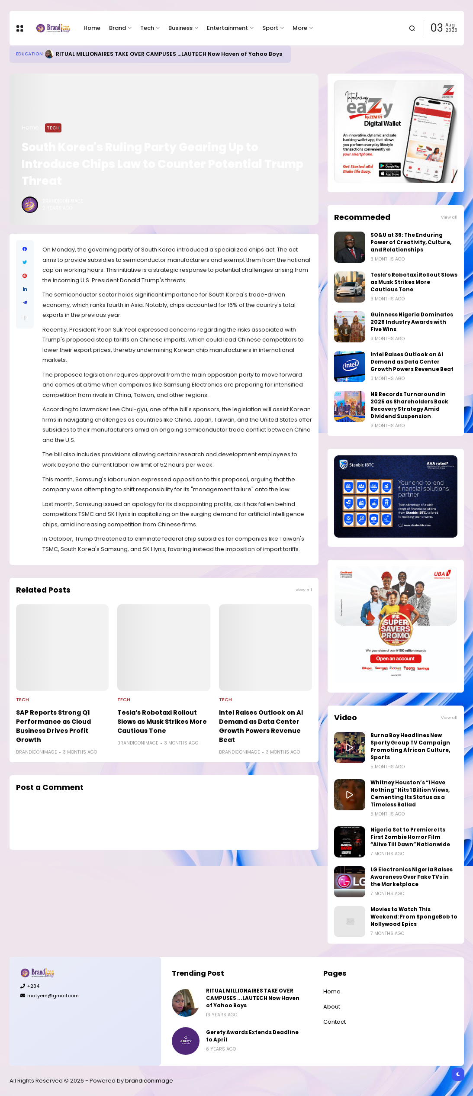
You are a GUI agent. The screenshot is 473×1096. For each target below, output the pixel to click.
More (300, 28)
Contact (334, 1022)
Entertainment (227, 28)
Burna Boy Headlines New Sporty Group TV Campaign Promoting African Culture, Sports (410, 746)
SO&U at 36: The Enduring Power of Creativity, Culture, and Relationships (410, 242)
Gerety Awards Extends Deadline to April (252, 1036)
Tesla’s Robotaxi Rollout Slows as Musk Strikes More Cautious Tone (162, 721)
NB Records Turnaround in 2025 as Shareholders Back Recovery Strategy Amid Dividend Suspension (409, 405)
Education (29, 54)
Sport (270, 28)
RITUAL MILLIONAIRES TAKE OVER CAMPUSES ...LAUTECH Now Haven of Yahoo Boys (169, 54)
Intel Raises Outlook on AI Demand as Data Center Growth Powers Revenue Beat (261, 726)
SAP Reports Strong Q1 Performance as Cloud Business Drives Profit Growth (53, 726)
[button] (25, 318)
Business (180, 28)
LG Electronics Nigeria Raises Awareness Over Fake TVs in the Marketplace (411, 877)
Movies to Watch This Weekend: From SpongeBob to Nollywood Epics (413, 917)
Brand (117, 28)
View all (304, 590)
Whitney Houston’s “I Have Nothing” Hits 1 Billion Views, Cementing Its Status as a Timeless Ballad (410, 793)
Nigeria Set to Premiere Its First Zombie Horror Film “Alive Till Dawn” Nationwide (410, 837)
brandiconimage (149, 1081)
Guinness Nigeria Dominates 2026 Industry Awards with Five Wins (411, 322)
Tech (147, 28)
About (331, 1007)
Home (92, 28)
